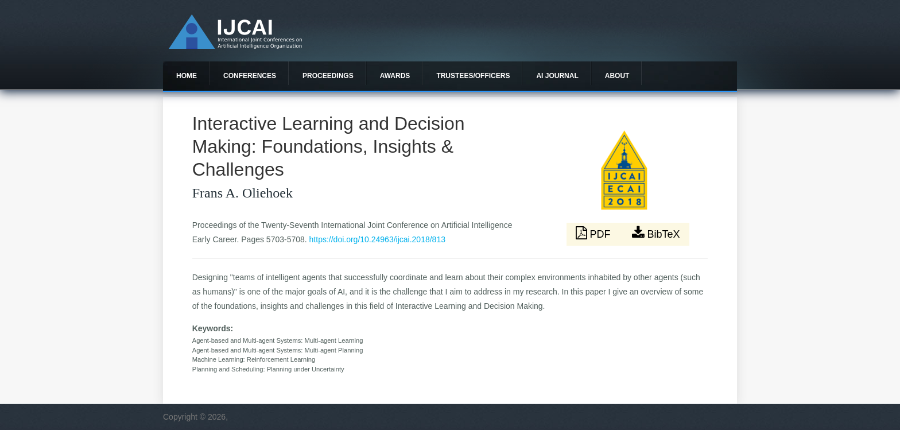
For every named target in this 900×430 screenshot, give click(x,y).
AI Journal (557, 76)
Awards (395, 76)
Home (186, 76)
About (617, 76)
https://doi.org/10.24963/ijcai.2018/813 (377, 239)
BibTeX (656, 233)
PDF (595, 233)
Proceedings (328, 76)
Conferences (249, 76)
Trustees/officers (473, 76)
